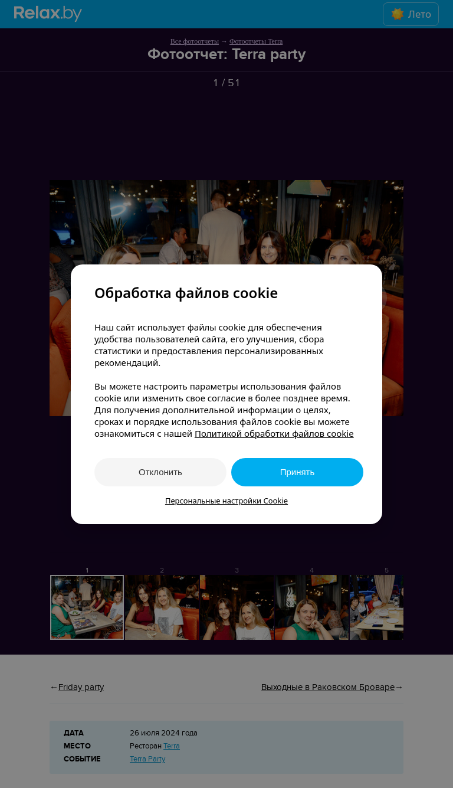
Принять (297, 472)
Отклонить (160, 472)
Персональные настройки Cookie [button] (226, 500)
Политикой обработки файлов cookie (274, 433)
